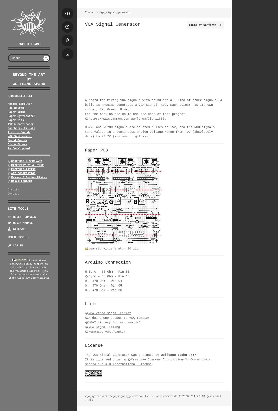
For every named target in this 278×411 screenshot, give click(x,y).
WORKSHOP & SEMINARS (26, 161)
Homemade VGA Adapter (106, 332)
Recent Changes (22, 217)
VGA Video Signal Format (109, 313)
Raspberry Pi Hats (21, 128)
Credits (13, 189)
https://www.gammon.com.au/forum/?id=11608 (126, 119)
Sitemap (16, 229)
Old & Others (17, 144)
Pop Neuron (16, 108)
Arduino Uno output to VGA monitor (119, 318)
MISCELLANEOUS (21, 181)
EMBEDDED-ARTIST (23, 169)
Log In (15, 245)
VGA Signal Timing (104, 327)
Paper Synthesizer (21, 116)
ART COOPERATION (23, 173)
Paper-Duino (16, 112)
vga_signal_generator (116, 12)
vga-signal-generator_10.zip (113, 248)
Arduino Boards (19, 132)
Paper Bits (16, 120)
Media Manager (21, 223)
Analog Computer (20, 104)
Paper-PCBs (29, 44)
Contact (13, 193)
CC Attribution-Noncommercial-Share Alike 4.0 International (29, 274)
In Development (19, 148)
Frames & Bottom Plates (29, 177)
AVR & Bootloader (21, 124)
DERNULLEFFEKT (21, 96)
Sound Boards (17, 140)
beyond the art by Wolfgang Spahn (29, 79)
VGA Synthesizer (20, 136)
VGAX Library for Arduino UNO (114, 322)
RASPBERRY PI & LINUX (27, 165)
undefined (46, 58)
